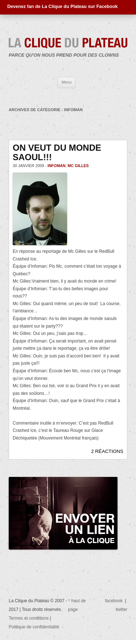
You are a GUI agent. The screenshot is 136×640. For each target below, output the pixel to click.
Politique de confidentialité (34, 626)
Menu (67, 82)
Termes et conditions (29, 618)
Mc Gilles (78, 165)
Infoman (57, 165)
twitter (121, 609)
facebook (114, 600)
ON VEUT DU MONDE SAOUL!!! (57, 152)
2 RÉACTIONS (107, 451)
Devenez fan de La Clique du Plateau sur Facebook (62, 6)
